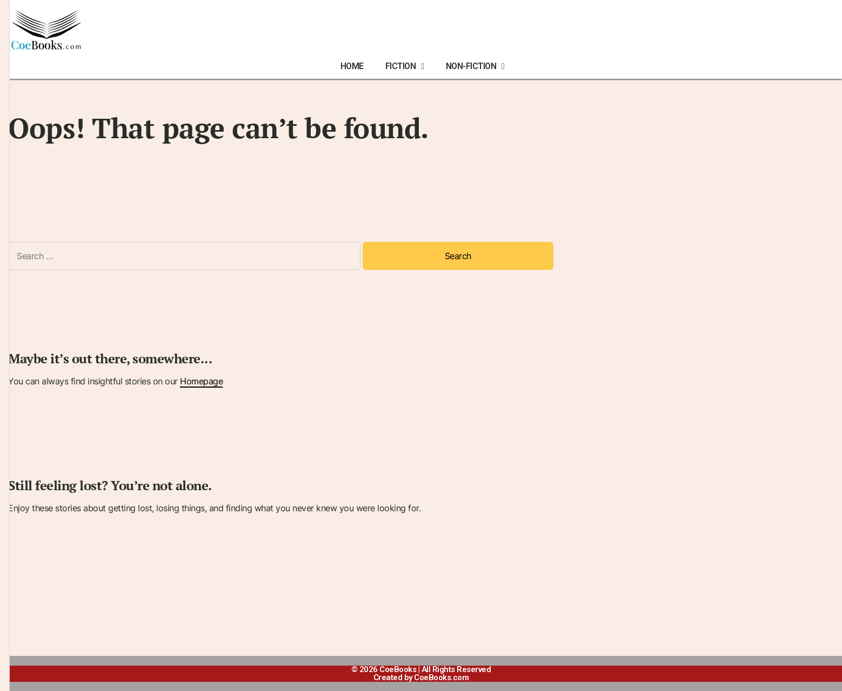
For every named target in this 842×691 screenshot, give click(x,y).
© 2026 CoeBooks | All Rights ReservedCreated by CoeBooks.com (421, 673)
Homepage (201, 381)
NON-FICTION (475, 66)
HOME (352, 66)
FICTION (404, 66)
